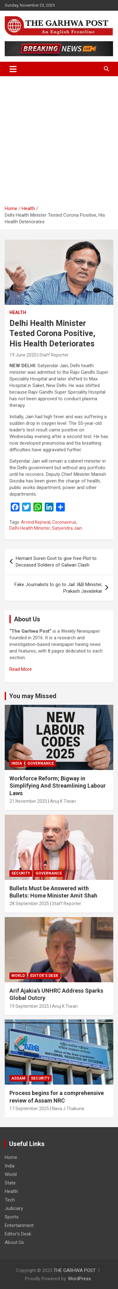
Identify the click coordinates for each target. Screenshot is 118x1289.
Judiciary (14, 1208)
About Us (14, 1242)
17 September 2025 (29, 1108)
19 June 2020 (23, 354)
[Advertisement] (59, 138)
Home (11, 1157)
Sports (12, 1217)
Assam (18, 1078)
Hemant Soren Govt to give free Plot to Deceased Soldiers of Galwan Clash (56, 562)
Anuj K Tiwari (63, 801)
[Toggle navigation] (13, 69)
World (18, 975)
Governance (40, 763)
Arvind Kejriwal (35, 522)
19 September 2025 (29, 1006)
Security (20, 873)
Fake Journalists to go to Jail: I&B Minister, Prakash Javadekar (58, 588)
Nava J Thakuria (68, 1108)
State (10, 1183)
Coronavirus (64, 522)
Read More (20, 669)
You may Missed (32, 696)
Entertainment (19, 1225)
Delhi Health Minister (29, 528)
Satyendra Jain (67, 528)
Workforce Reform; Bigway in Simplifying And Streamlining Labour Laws (57, 785)
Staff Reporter (54, 354)
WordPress (79, 1278)
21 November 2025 (28, 801)
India (16, 763)
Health (17, 312)
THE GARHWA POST (74, 1270)
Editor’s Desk (44, 975)
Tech (10, 1200)
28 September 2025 (29, 903)
